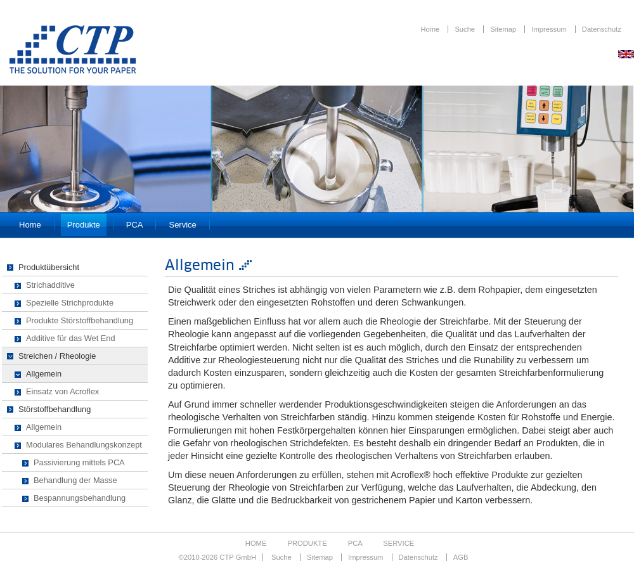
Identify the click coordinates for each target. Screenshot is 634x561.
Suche (466, 29)
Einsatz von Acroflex (62, 391)
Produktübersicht (48, 267)
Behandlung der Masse (75, 480)
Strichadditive (50, 285)
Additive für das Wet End (70, 338)
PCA (134, 224)
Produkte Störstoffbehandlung (79, 320)
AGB (461, 557)
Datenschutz (601, 29)
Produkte (83, 224)
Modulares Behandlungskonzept (84, 444)
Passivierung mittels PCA (79, 462)
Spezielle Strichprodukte (69, 302)
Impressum (549, 29)
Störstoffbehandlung (54, 409)
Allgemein (43, 373)
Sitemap (504, 29)
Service (182, 224)
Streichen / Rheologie (57, 356)
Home (430, 29)
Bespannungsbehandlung (80, 498)
